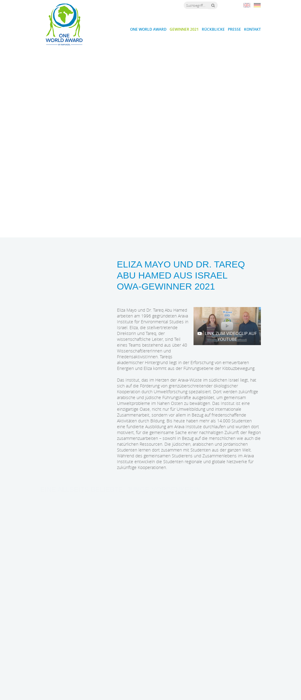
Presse (234, 29)
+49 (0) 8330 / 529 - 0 (123, 661)
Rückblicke (213, 29)
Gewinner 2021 (184, 29)
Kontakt (252, 29)
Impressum (184, 688)
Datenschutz (206, 688)
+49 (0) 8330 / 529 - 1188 (126, 667)
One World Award (148, 29)
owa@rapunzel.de (125, 673)
